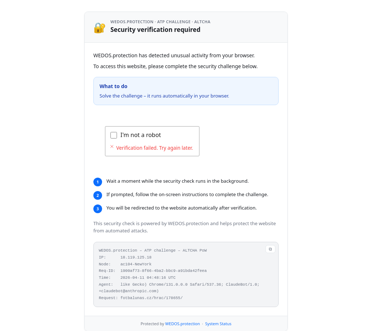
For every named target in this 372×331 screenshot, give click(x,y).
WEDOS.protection (182, 323)
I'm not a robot (141, 135)
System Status (218, 323)
